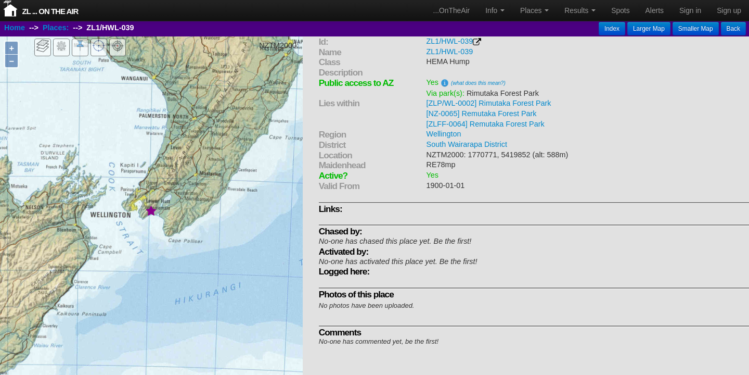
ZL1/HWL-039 (450, 41)
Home (14, 27)
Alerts (654, 10)
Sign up (729, 10)
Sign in (690, 10)
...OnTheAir (451, 10)
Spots (620, 10)
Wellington (444, 134)
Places (534, 10)
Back (733, 28)
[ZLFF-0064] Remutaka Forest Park (486, 124)
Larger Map (649, 28)
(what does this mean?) (478, 83)
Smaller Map (695, 28)
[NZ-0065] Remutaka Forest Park (482, 113)
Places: (56, 27)
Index (611, 28)
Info (495, 10)
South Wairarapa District (467, 144)
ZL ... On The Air (50, 11)
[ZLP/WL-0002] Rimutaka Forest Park (489, 103)
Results (580, 10)
